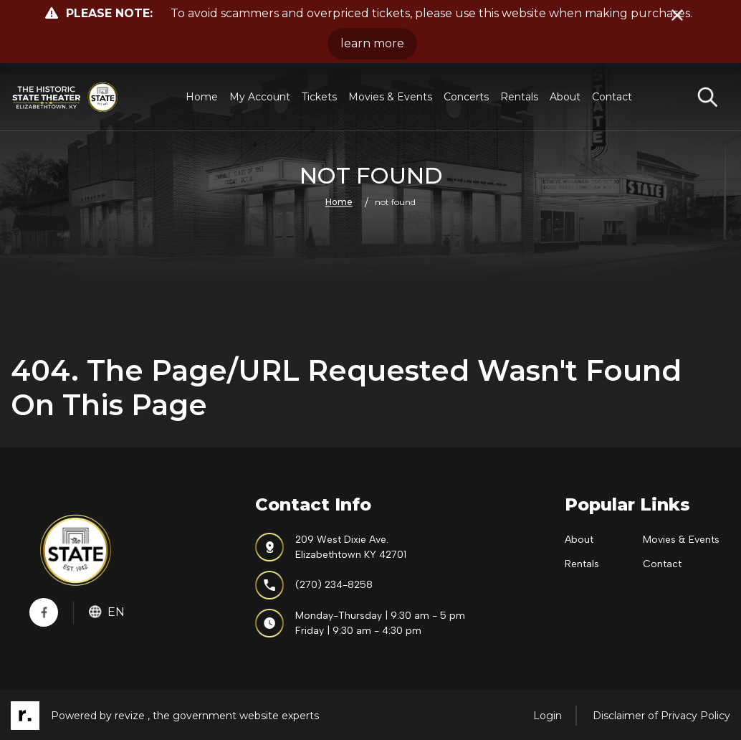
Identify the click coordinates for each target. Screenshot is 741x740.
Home (202, 96)
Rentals (519, 96)
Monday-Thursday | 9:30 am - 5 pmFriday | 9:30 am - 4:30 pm (360, 623)
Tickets (319, 96)
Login (547, 715)
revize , (132, 715)
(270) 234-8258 (314, 585)
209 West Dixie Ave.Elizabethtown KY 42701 (330, 547)
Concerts (466, 96)
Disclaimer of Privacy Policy (661, 715)
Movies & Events (390, 96)
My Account (259, 96)
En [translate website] (107, 612)
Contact (612, 96)
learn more (372, 43)
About (565, 96)
